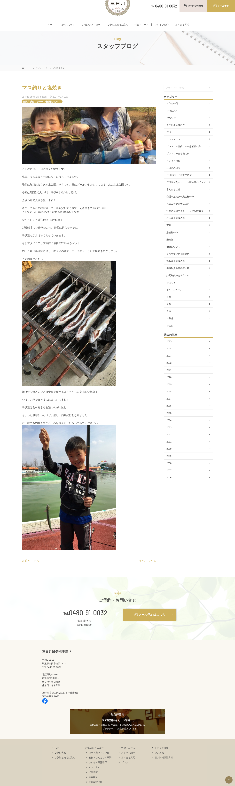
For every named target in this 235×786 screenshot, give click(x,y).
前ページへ (31, 570)
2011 (169, 451)
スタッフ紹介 (162, 27)
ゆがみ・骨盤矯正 (98, 772)
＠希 (168, 313)
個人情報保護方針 (164, 767)
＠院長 (169, 335)
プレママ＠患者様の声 (177, 163)
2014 (169, 430)
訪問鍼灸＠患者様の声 (177, 285)
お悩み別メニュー (91, 27)
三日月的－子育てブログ (179, 184)
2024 (169, 358)
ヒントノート (173, 149)
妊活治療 (93, 781)
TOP (49, 27)
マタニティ (94, 777)
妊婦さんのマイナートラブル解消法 (184, 220)
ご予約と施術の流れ (117, 27)
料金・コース (141, 27)
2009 (169, 465)
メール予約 (223, 6)
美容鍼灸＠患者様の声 (177, 278)
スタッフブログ (68, 27)
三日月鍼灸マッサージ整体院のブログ (42, 111)
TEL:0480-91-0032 (51, 676)
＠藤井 (169, 328)
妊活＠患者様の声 (175, 227)
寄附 (168, 235)
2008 (169, 473)
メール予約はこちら (152, 624)
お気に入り (172, 120)
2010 (169, 458)
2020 (169, 387)
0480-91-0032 (88, 622)
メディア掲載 (173, 170)
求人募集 (159, 762)
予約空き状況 (173, 199)
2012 (169, 444)
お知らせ (171, 127)
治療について (173, 256)
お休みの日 (172, 113)
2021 (169, 379)
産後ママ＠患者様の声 (177, 263)
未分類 (169, 249)
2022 (169, 372)
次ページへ (146, 570)
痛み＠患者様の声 (175, 270)
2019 (169, 394)
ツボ (168, 141)
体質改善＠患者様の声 (177, 213)
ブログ (124, 772)
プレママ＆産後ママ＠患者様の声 (183, 156)
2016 (169, 415)
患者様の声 (172, 242)
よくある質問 (182, 27)
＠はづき (171, 292)
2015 (169, 422)
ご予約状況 (60, 762)
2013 (169, 437)
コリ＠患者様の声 (175, 134)
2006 (169, 487)
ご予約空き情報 (196, 6)
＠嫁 (168, 306)
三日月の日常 (173, 177)
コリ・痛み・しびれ (99, 762)
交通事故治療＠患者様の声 (180, 206)
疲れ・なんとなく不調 (100, 767)
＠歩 (168, 321)
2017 (169, 408)
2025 (169, 351)
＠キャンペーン (174, 299)
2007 (169, 480)
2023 (169, 365)
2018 (169, 401)
